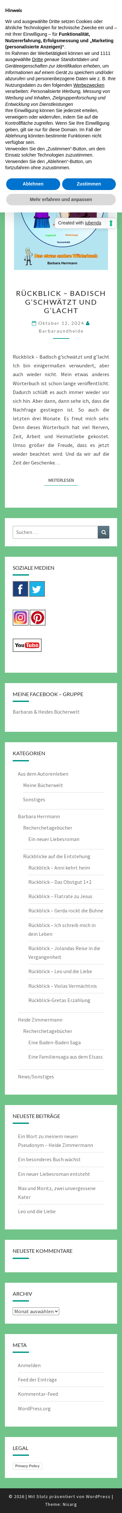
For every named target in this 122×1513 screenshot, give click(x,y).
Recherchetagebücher (47, 827)
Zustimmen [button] (89, 183)
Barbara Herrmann (39, 816)
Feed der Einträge (37, 1379)
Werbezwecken (88, 85)
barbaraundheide (61, 331)
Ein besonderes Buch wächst (49, 1159)
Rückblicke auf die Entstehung (56, 856)
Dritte (37, 59)
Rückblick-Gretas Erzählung (59, 1000)
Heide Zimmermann (40, 1019)
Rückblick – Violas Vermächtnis (62, 986)
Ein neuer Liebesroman (53, 839)
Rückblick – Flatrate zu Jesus (60, 896)
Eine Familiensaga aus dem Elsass (65, 1056)
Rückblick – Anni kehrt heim (59, 867)
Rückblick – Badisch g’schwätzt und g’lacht (61, 302)
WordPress (98, 1496)
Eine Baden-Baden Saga (54, 1042)
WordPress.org (34, 1408)
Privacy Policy (27, 1466)
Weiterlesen (63, 480)
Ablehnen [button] (33, 183)
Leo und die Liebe (37, 1211)
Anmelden (29, 1365)
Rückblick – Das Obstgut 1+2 (59, 882)
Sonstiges (34, 799)
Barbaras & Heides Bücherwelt (46, 711)
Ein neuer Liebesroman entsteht (54, 1174)
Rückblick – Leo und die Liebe (60, 971)
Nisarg (70, 1504)
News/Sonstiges (36, 1076)
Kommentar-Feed (38, 1394)
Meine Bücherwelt (43, 785)
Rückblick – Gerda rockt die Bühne (65, 910)
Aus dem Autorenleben (43, 773)
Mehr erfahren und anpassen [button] (61, 199)
